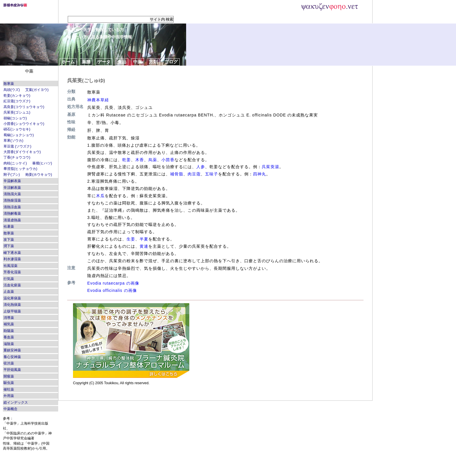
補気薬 (8, 324)
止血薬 (8, 292)
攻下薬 (8, 240)
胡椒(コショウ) (15, 118)
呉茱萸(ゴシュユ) (16, 112)
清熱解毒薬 (12, 213)
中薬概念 (10, 409)
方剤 (153, 61)
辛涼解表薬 (12, 188)
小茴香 (167, 159)
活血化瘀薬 (12, 285)
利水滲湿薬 (12, 259)
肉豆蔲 (194, 174)
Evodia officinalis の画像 (112, 290)
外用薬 (8, 396)
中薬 (137, 61)
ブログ (171, 61)
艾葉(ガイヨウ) (37, 90)
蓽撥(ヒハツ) (42, 163)
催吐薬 (8, 389)
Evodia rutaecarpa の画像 (113, 283)
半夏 (144, 239)
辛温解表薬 (12, 181)
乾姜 (126, 159)
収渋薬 (8, 363)
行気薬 (8, 279)
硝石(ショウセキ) (16, 129)
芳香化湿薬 (12, 272)
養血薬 (8, 337)
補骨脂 (176, 174)
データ (104, 61)
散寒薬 (8, 84)
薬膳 (86, 61)
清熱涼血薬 (12, 207)
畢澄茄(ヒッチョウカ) (20, 169)
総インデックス (15, 402)
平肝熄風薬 (12, 370)
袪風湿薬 (10, 266)
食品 (121, 61)
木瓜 (100, 195)
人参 (200, 166)
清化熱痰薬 (12, 305)
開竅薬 (8, 376)
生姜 (131, 239)
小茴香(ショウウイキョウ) (23, 124)
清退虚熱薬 (12, 220)
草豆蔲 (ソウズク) (17, 146)
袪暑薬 (8, 226)
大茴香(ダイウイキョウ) (22, 152)
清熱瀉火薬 (12, 194)
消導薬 (8, 318)
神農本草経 (98, 100)
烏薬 (152, 159)
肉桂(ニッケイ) (15, 163)
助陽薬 (8, 331)
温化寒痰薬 (12, 298)
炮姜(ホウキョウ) (38, 175)
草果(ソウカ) (13, 141)
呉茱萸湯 (270, 166)
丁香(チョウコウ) (16, 157)
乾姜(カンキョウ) (16, 96)
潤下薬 (8, 246)
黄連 (144, 246)
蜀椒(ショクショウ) (18, 135)
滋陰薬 (8, 344)
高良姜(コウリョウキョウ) (23, 107)
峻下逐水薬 (12, 253)
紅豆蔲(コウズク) (16, 101)
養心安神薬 (12, 357)
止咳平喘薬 (12, 311)
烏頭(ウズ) (11, 90)
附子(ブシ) (11, 175)
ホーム (68, 61)
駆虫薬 (8, 383)
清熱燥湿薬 (12, 200)
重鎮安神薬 (12, 350)
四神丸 (259, 174)
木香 (139, 159)
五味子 (211, 174)
